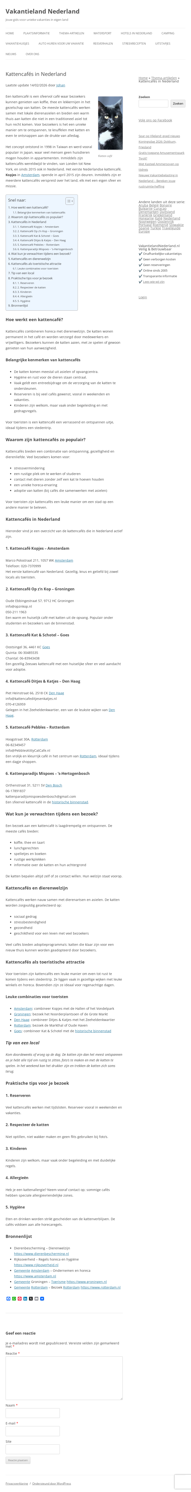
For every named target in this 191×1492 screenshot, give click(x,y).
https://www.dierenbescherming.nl (41, 1253)
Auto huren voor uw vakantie (61, 44)
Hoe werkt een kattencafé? (29, 207)
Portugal (145, 225)
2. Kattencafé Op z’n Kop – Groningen (40, 231)
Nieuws (11, 54)
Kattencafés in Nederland (28, 222)
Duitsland (167, 211)
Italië (158, 218)
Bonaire (166, 205)
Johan (60, 85)
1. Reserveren (26, 283)
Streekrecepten (134, 44)
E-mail (12, 1423)
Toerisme (58, 1281)
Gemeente (22, 1270)
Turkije (155, 228)
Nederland (171, 218)
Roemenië (160, 225)
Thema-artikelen (71, 33)
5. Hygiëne (24, 301)
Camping (168, 33)
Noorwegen (148, 221)
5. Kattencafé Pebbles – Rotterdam (38, 244)
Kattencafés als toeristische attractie (36, 264)
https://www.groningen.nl (87, 1281)
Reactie (13, 1353)
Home (10, 33)
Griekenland (162, 215)
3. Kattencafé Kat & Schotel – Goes (38, 235)
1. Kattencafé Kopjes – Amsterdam (38, 226)
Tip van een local (22, 273)
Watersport (103, 33)
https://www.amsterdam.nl (35, 1276)
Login (143, 297)
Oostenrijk (166, 221)
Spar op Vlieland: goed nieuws (159, 136)
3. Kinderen (25, 292)
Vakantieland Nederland (42, 11)
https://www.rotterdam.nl (101, 1287)
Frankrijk (145, 215)
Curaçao (160, 208)
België (154, 205)
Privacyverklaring (17, 1483)
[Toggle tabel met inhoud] (67, 201)
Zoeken (144, 97)
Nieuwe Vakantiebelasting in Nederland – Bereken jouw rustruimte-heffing (158, 180)
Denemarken (149, 211)
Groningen (22, 1014)
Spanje (144, 228)
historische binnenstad (70, 802)
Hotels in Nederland (136, 33)
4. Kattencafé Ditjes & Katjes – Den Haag (42, 240)
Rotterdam (39, 739)
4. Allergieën (25, 296)
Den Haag (56, 693)
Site (8, 1441)
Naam (12, 1405)
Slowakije (176, 225)
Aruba (143, 205)
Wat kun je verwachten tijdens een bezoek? (41, 254)
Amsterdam (30, 175)
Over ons (32, 54)
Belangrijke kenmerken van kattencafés (41, 212)
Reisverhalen (103, 44)
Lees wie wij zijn (154, 282)
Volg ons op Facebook (155, 120)
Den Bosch (54, 785)
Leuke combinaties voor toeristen (38, 268)
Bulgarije (146, 208)
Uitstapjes (162, 44)
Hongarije (146, 218)
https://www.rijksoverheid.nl (36, 1265)
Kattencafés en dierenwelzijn (31, 259)
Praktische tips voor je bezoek (32, 278)
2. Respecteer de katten (32, 287)
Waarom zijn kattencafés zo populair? (37, 217)
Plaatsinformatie (36, 33)
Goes (46, 647)
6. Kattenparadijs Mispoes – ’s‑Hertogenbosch (45, 249)
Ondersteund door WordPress (51, 1483)
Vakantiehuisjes (17, 44)
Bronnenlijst (19, 306)
